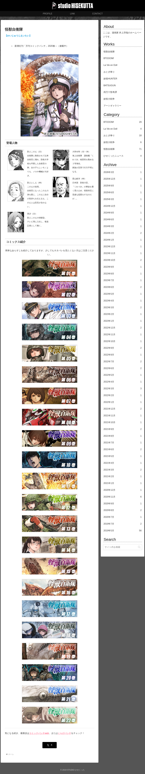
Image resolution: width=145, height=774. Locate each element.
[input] (122, 547)
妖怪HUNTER (110, 78)
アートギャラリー (112, 105)
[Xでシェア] (49, 745)
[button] (139, 547)
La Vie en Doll (110, 65)
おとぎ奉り (109, 72)
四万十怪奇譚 (110, 92)
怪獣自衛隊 (109, 51)
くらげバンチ (64, 733)
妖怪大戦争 (109, 99)
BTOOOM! (109, 58)
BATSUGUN (110, 85)
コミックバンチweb (39, 733)
